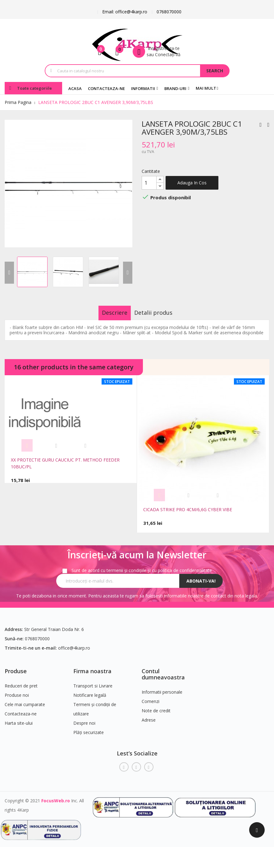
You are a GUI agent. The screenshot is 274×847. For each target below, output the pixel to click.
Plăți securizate (88, 729)
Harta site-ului (19, 720)
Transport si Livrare (92, 682)
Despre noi (84, 720)
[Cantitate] (149, 183)
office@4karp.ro (74, 644)
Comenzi (150, 698)
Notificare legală (89, 692)
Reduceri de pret (21, 682)
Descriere (108, 312)
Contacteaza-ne (21, 710)
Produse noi (17, 692)
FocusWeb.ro (55, 797)
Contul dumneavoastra (163, 671)
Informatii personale (162, 688)
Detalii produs (159, 312)
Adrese (149, 716)
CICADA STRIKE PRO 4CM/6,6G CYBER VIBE (187, 509)
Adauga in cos (192, 183)
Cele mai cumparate (25, 701)
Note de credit (156, 707)
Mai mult (206, 88)
